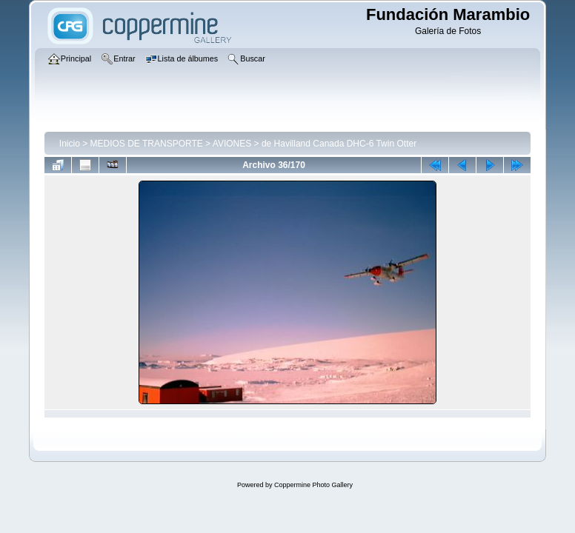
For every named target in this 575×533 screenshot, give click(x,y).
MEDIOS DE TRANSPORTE (146, 143)
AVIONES (232, 143)
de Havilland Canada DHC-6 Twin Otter (339, 143)
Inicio (69, 143)
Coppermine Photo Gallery (313, 485)
